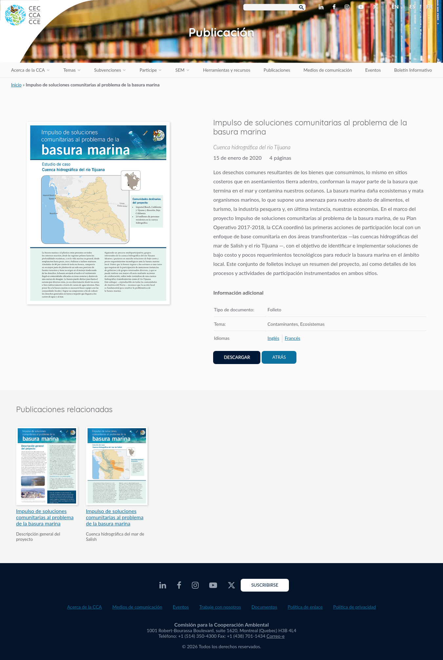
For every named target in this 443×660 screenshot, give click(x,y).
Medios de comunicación (328, 70)
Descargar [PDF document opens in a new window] (237, 357)
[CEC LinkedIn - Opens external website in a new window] (322, 7)
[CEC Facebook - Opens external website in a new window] (335, 7)
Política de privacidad (354, 607)
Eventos (373, 70)
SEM (180, 70)
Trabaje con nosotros (220, 607)
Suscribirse (264, 585)
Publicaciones (277, 70)
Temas (69, 70)
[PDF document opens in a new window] (98, 214)
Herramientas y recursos (226, 70)
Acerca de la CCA (28, 70)
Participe (148, 70)
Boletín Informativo (413, 70)
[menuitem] (392, 7)
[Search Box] (274, 7)
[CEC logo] (49, 49)
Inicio (16, 84)
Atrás (279, 357)
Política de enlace (305, 607)
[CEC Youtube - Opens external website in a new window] (362, 7)
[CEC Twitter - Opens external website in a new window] (376, 7)
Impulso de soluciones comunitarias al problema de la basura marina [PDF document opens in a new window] (44, 517)
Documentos (264, 607)
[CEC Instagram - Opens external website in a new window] (348, 7)
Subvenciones (107, 70)
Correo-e (276, 636)
